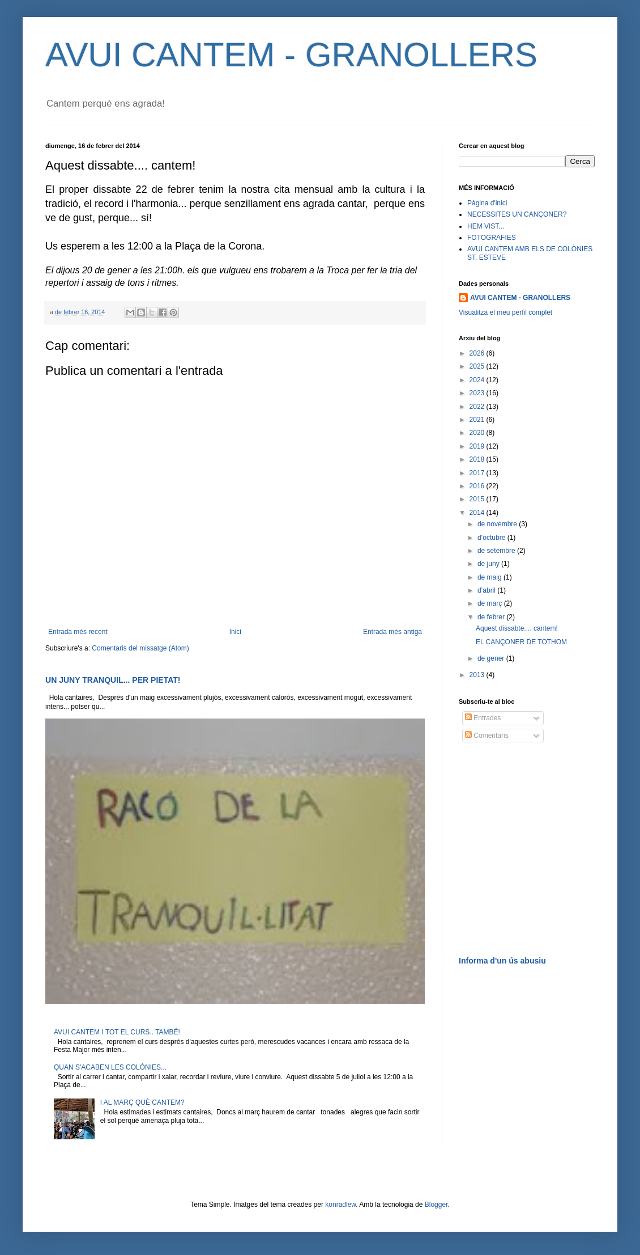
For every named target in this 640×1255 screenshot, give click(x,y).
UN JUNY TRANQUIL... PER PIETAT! (113, 679)
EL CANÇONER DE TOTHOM (521, 642)
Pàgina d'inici (487, 203)
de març (490, 603)
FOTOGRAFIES (491, 238)
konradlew (340, 1204)
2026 (478, 353)
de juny (489, 564)
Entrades (483, 718)
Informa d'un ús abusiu (502, 960)
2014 (478, 513)
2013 (478, 675)
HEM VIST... (485, 226)
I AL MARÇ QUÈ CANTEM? (142, 1102)
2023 (478, 393)
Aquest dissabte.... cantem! (517, 628)
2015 (478, 499)
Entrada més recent (78, 632)
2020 (478, 433)
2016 (478, 486)
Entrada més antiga (392, 632)
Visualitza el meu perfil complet (505, 312)
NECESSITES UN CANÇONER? (516, 214)
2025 (478, 366)
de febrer (491, 617)
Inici (235, 632)
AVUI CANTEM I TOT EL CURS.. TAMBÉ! (117, 1032)
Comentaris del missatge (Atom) (140, 648)
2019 (478, 446)
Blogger (436, 1204)
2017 (478, 473)
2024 (478, 380)
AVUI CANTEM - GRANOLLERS (291, 55)
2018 (478, 459)
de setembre (497, 551)
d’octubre (492, 538)
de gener (491, 658)
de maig (490, 577)
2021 (478, 420)
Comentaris (487, 736)
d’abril (487, 590)
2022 (478, 407)
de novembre (498, 524)
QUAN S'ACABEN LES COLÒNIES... (110, 1067)
